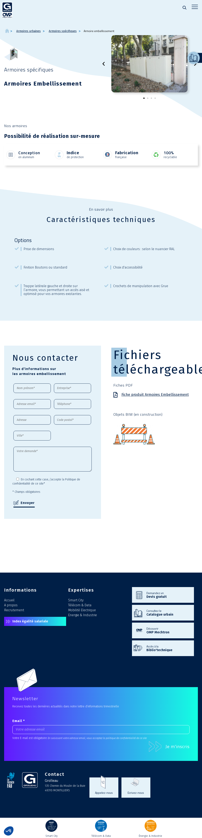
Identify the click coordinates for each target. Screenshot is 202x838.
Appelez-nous (104, 792)
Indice (73, 152)
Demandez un (168, 595)
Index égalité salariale (30, 621)
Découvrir (168, 630)
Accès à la (168, 648)
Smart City (75, 600)
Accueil (9, 600)
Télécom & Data (79, 605)
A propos (11, 605)
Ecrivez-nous (136, 792)
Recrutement (14, 610)
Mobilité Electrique (82, 610)
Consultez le (168, 612)
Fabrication (126, 152)
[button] (103, 63)
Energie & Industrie (82, 615)
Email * (18, 721)
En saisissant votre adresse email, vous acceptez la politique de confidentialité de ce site (97, 738)
